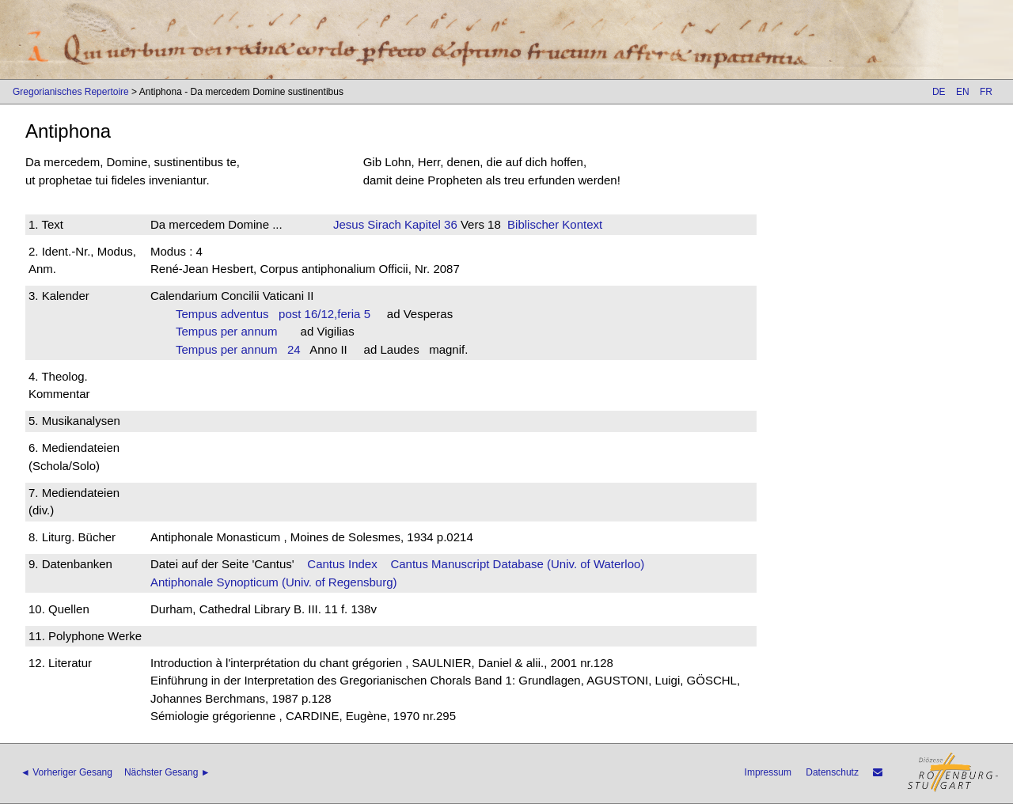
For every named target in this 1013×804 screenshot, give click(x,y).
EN (962, 91)
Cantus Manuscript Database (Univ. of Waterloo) (517, 564)
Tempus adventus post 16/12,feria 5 (273, 313)
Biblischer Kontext (554, 224)
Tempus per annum (231, 331)
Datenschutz (832, 772)
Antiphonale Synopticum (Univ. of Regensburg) (273, 582)
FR (986, 91)
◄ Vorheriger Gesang (66, 772)
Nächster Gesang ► (167, 772)
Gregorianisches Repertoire (71, 91)
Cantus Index (342, 564)
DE (939, 91)
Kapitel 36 (429, 224)
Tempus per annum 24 (238, 349)
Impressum (768, 772)
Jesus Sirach (367, 224)
